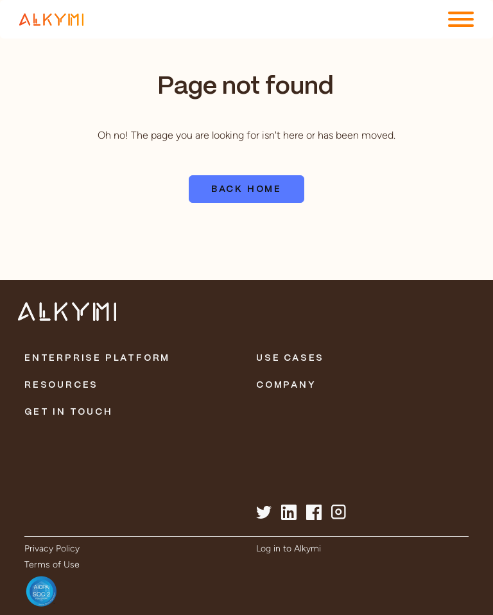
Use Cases (290, 358)
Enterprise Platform (97, 358)
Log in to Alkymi (288, 548)
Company (286, 385)
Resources (61, 385)
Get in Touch (68, 412)
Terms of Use (52, 564)
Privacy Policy (52, 548)
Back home (246, 189)
